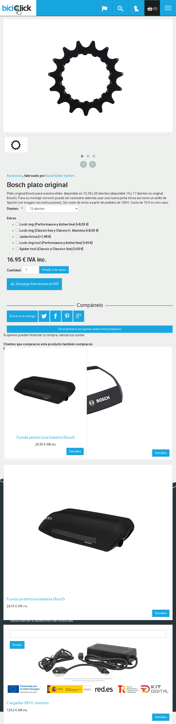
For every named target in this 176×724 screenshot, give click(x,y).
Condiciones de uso (23, 557)
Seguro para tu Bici (23, 530)
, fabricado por (34, 176)
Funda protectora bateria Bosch (46, 438)
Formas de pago (21, 543)
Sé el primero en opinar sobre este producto (89, 329)
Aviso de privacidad (23, 552)
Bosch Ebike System (60, 176)
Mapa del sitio (19, 566)
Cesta (14, 612)
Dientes (12, 208)
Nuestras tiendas (22, 539)
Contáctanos (19, 562)
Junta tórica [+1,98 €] (35, 236)
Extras (11, 218)
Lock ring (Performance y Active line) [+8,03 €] (54, 224)
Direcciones (18, 607)
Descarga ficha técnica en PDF (34, 284)
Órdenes (16, 602)
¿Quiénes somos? (22, 525)
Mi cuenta (17, 598)
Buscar (15, 582)
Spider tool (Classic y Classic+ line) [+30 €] (51, 249)
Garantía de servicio (24, 534)
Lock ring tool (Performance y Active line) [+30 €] (56, 243)
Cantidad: (14, 270)
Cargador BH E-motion (28, 703)
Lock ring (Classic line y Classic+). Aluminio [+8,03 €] (59, 230)
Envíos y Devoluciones (25, 548)
